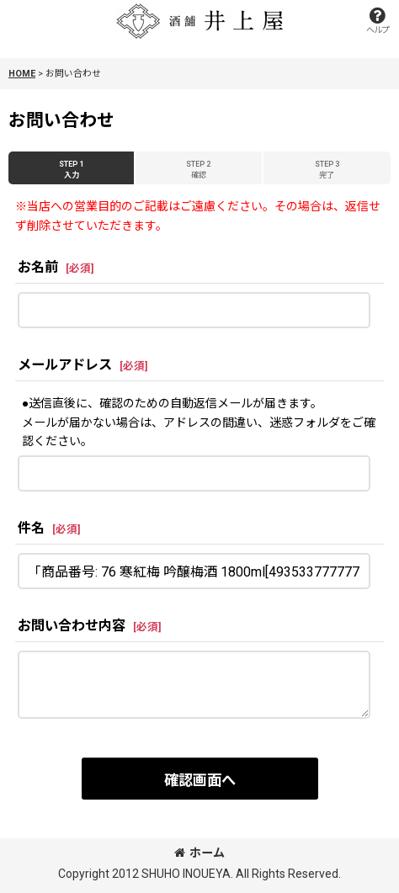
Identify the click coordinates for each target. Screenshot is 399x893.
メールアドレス (65, 365)
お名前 (38, 267)
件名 (31, 528)
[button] (377, 20)
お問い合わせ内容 (71, 626)
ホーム (199, 852)
